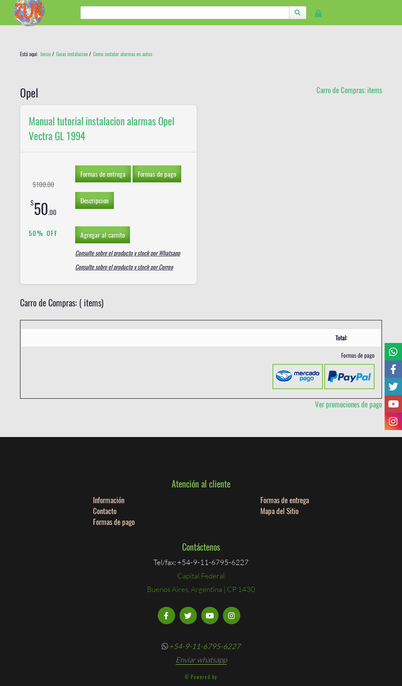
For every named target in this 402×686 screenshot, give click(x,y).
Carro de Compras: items (349, 89)
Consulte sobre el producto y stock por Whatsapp (127, 253)
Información (108, 499)
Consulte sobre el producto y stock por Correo (124, 266)
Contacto (104, 510)
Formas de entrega (103, 173)
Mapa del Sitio (279, 510)
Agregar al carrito (102, 234)
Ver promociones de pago (348, 404)
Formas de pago (157, 173)
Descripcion (94, 200)
